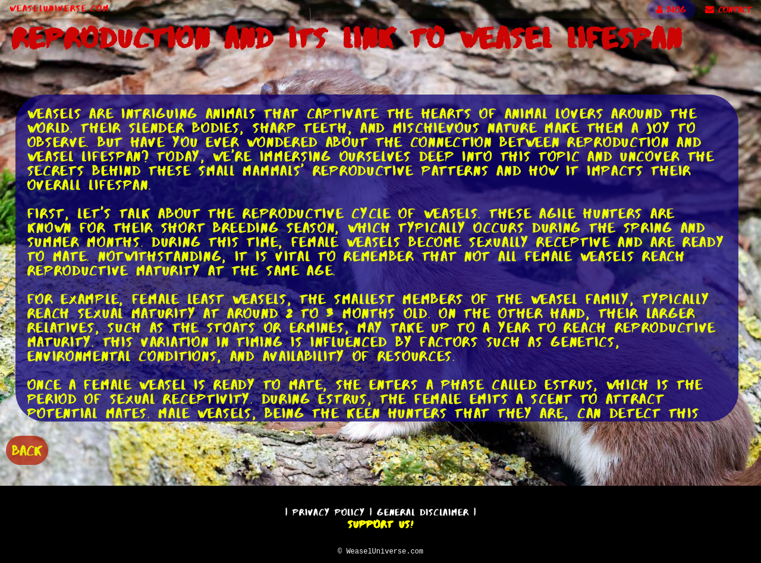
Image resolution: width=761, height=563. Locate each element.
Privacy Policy (329, 510)
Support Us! (380, 522)
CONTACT (728, 9)
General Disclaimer (423, 510)
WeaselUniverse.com (59, 8)
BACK (27, 449)
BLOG (671, 9)
